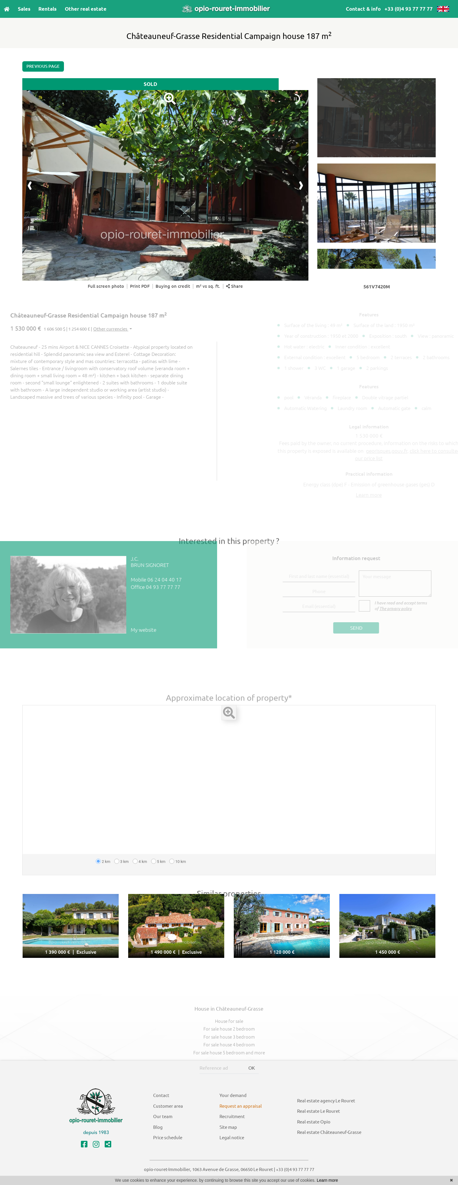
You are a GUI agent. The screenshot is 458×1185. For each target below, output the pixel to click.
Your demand (233, 1095)
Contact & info (363, 9)
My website (127, 630)
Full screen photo (106, 286)
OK (251, 1068)
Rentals (47, 9)
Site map (228, 1127)
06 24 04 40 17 (148, 579)
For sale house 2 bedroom (229, 1044)
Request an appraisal (240, 1106)
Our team (162, 1116)
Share (234, 286)
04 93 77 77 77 (147, 587)
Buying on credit (173, 286)
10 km (177, 877)
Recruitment (232, 1116)
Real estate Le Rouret (318, 1111)
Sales (24, 9)
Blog (158, 1127)
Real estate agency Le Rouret (326, 1100)
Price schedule (167, 1137)
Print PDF (140, 286)
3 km (121, 877)
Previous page (43, 66)
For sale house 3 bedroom (229, 1052)
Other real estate (85, 9)
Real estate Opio (313, 1121)
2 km (103, 877)
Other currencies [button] (94, 328)
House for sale (229, 1036)
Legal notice (231, 1137)
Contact (161, 1095)
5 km (158, 877)
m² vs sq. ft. (208, 286)
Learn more (327, 1180)
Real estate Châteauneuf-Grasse (329, 1132)
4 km (140, 877)
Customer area (168, 1106)
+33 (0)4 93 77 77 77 (409, 9)
